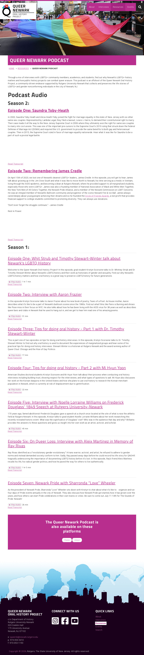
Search (99, 630)
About (92, 7)
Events (130, 7)
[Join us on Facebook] (65, 621)
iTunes (67, 540)
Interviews (104, 7)
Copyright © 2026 (17, 651)
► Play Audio (15, 282)
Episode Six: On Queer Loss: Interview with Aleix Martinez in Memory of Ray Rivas (70, 443)
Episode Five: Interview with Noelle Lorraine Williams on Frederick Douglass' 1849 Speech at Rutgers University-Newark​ (66, 404)
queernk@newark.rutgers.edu (24, 637)
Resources (118, 7)
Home (11, 68)
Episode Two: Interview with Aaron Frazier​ (45, 294)
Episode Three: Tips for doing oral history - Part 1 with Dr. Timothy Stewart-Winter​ (66, 331)
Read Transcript (15, 164)
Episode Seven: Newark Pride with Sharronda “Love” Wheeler (61, 483)
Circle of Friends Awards (97, 196)
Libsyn (77, 540)
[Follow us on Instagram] (55, 621)
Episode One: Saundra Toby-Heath (38, 110)
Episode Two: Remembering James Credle (45, 171)
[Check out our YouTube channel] (74, 621)
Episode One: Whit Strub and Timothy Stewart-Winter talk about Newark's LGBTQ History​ (64, 260)
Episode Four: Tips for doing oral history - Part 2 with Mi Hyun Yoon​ (67, 368)
